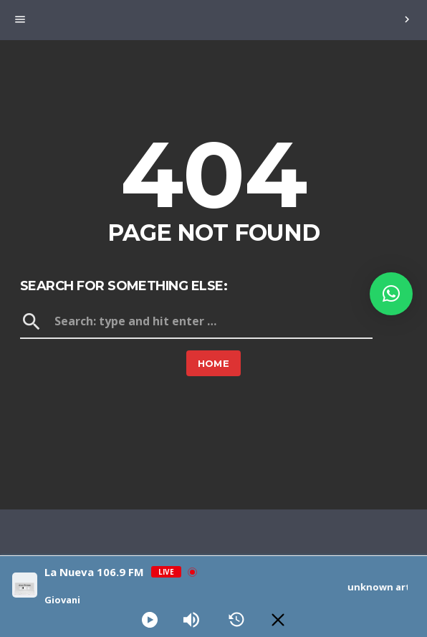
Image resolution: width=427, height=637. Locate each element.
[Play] (150, 620)
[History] (236, 620)
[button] (391, 293)
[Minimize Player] (278, 620)
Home (214, 363)
